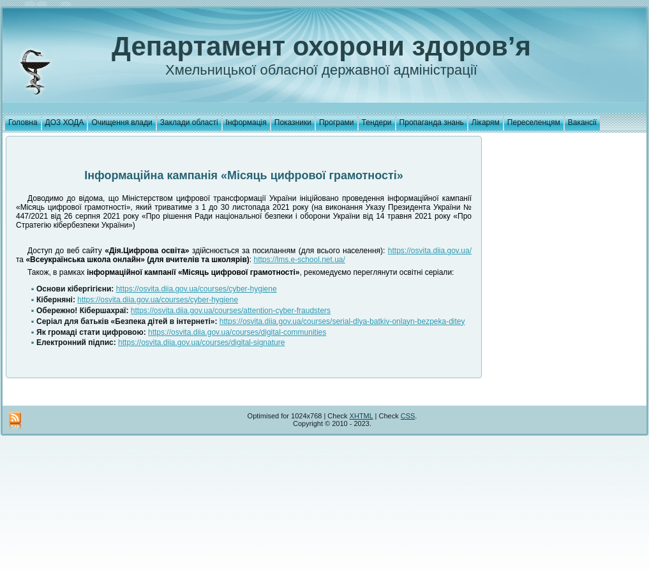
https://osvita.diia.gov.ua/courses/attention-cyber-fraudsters (231, 310)
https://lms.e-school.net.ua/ (299, 259)
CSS (408, 416)
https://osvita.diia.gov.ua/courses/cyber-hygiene (196, 288)
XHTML (361, 416)
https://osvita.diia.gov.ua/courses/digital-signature (201, 342)
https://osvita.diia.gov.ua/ (430, 250)
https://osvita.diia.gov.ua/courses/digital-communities (237, 332)
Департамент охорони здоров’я (321, 46)
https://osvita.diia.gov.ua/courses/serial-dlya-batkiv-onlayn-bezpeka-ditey (342, 321)
